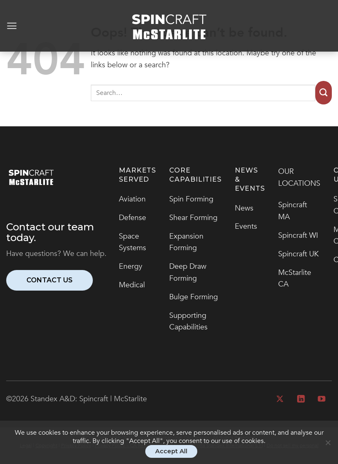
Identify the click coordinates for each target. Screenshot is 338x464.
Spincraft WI (298, 235)
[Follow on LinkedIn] (300, 399)
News (244, 208)
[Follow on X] (280, 399)
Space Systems (132, 242)
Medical (132, 285)
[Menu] (11, 26)
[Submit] (323, 92)
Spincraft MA (292, 211)
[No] (328, 446)
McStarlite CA (294, 279)
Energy (130, 266)
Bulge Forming (193, 297)
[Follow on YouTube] (321, 399)
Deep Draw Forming (187, 272)
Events (246, 226)
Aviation (132, 199)
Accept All (171, 451)
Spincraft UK (298, 254)
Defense (132, 218)
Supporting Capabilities (188, 321)
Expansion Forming (186, 242)
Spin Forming (191, 199)
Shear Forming (193, 218)
